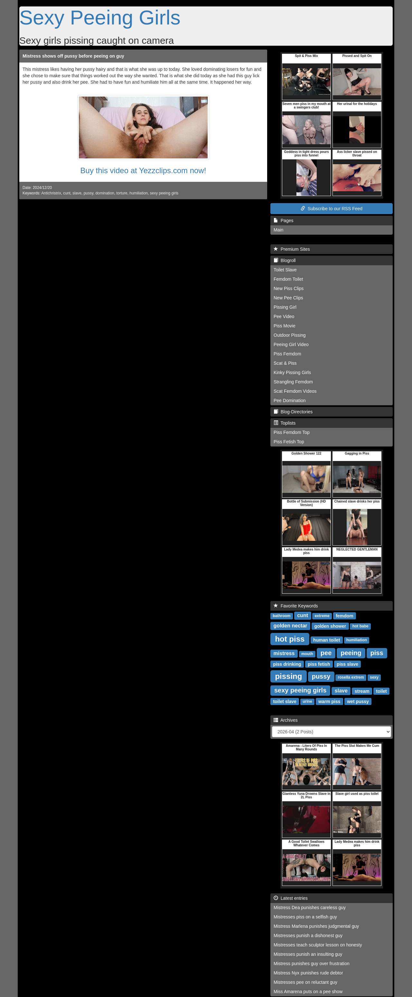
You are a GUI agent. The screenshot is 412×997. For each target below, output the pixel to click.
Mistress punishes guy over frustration (312, 963)
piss (376, 652)
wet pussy (358, 701)
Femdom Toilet (288, 279)
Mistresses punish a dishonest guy (308, 935)
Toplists (284, 423)
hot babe (360, 626)
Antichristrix (51, 193)
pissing (288, 676)
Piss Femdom (287, 353)
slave (76, 193)
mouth (307, 654)
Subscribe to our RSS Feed (331, 208)
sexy (374, 677)
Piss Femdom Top (292, 432)
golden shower (330, 625)
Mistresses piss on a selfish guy (305, 916)
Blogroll (284, 260)
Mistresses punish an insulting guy (308, 954)
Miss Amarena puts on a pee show (308, 991)
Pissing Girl (285, 307)
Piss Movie (284, 325)
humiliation (138, 193)
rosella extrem (351, 677)
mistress (284, 653)
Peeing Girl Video (291, 344)
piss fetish (319, 663)
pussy (88, 193)
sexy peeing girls (164, 193)
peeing (351, 652)
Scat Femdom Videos (295, 391)
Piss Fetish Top (289, 441)
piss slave (347, 663)
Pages (283, 220)
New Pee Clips (288, 297)
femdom (344, 615)
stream (362, 690)
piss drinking (287, 663)
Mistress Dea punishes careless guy (310, 907)
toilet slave (284, 701)
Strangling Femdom (293, 381)
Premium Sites (292, 249)
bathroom (281, 616)
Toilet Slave (285, 269)
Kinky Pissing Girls (292, 372)
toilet (381, 690)
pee (326, 652)
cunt (66, 193)
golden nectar (290, 625)
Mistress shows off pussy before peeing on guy (73, 56)
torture (121, 193)
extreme (322, 616)
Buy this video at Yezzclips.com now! (143, 170)
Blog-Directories (293, 411)
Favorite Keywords (296, 605)
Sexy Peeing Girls (100, 17)
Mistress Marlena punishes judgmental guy (316, 926)
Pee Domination (290, 400)
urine (307, 701)
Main (278, 229)
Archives (286, 720)
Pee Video (284, 316)
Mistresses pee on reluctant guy (305, 982)
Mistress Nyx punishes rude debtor (308, 972)
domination (105, 193)
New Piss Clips (289, 288)
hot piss (289, 638)
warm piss (329, 701)
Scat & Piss (285, 363)
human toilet (326, 639)
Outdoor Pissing (290, 335)
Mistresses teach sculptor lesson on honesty (318, 944)
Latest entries (291, 898)
